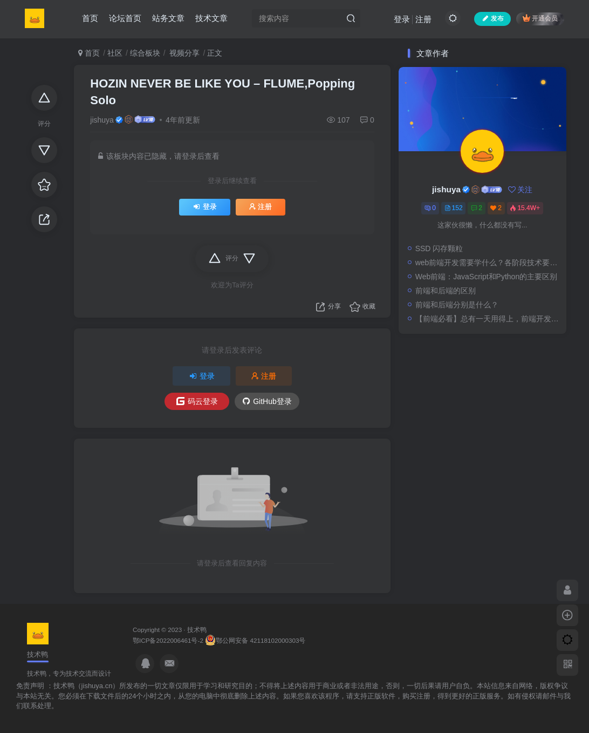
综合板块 (145, 53)
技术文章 (211, 18)
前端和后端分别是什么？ (456, 304)
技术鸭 (197, 629)
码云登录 (197, 401)
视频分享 (184, 53)
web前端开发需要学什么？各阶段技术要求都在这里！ (488, 262)
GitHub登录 (267, 401)
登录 (402, 19)
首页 (90, 18)
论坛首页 (125, 18)
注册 (423, 19)
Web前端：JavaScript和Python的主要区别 (486, 276)
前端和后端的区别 (445, 290)
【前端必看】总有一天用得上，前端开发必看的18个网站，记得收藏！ (488, 318)
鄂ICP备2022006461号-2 (168, 640)
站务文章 (168, 18)
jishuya (102, 120)
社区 (114, 53)
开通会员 (540, 18)
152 (453, 208)
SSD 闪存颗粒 (439, 248)
